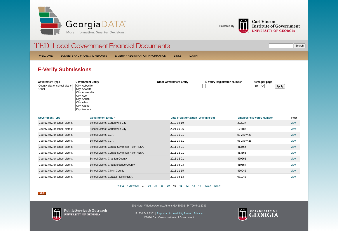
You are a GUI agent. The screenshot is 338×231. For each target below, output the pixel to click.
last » (217, 185)
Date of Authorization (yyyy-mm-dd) (193, 117)
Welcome (46, 55)
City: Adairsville (115, 92)
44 (199, 185)
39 (168, 185)
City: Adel (115, 95)
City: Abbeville (115, 85)
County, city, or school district (55, 85)
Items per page (263, 81)
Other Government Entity (172, 81)
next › (207, 185)
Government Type (49, 81)
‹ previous (133, 185)
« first (120, 185)
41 (180, 185)
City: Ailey (115, 102)
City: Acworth (115, 89)
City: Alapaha (115, 109)
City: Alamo (115, 106)
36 (149, 185)
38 (161, 185)
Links (178, 55)
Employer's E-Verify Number (255, 117)
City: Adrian (115, 99)
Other (55, 89)
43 (193, 185)
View (293, 122)
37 (155, 185)
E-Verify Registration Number (223, 81)
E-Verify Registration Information (140, 55)
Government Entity (87, 81)
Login (193, 55)
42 (187, 185)
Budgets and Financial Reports (84, 55)
